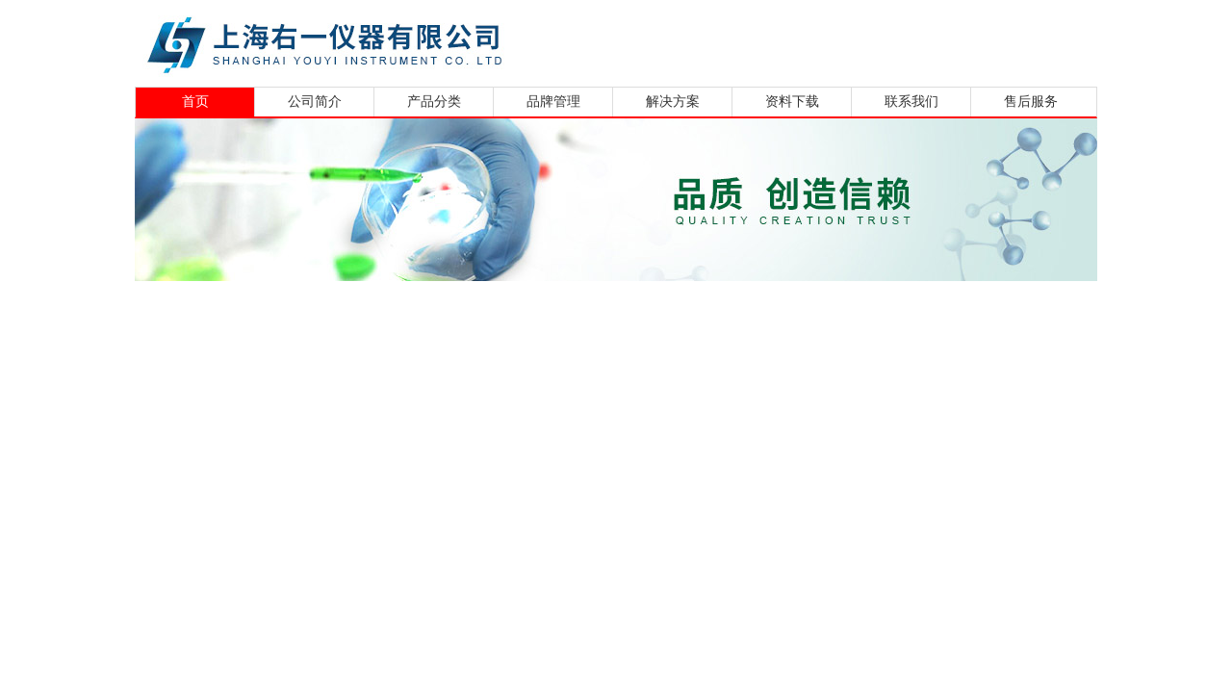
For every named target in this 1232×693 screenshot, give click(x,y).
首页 (195, 101)
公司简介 (315, 101)
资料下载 (792, 101)
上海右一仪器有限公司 (399, 41)
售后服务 (1031, 101)
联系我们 (911, 101)
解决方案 (673, 101)
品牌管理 (553, 101)
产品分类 (434, 101)
